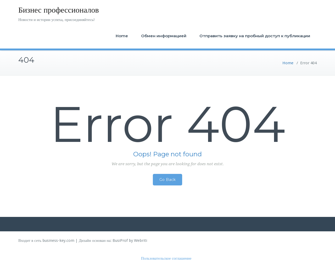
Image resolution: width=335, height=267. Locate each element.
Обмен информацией (163, 35)
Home (122, 35)
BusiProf (120, 240)
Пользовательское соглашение (166, 258)
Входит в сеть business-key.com (46, 240)
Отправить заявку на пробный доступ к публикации (254, 35)
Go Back (167, 179)
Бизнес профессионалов (58, 9)
